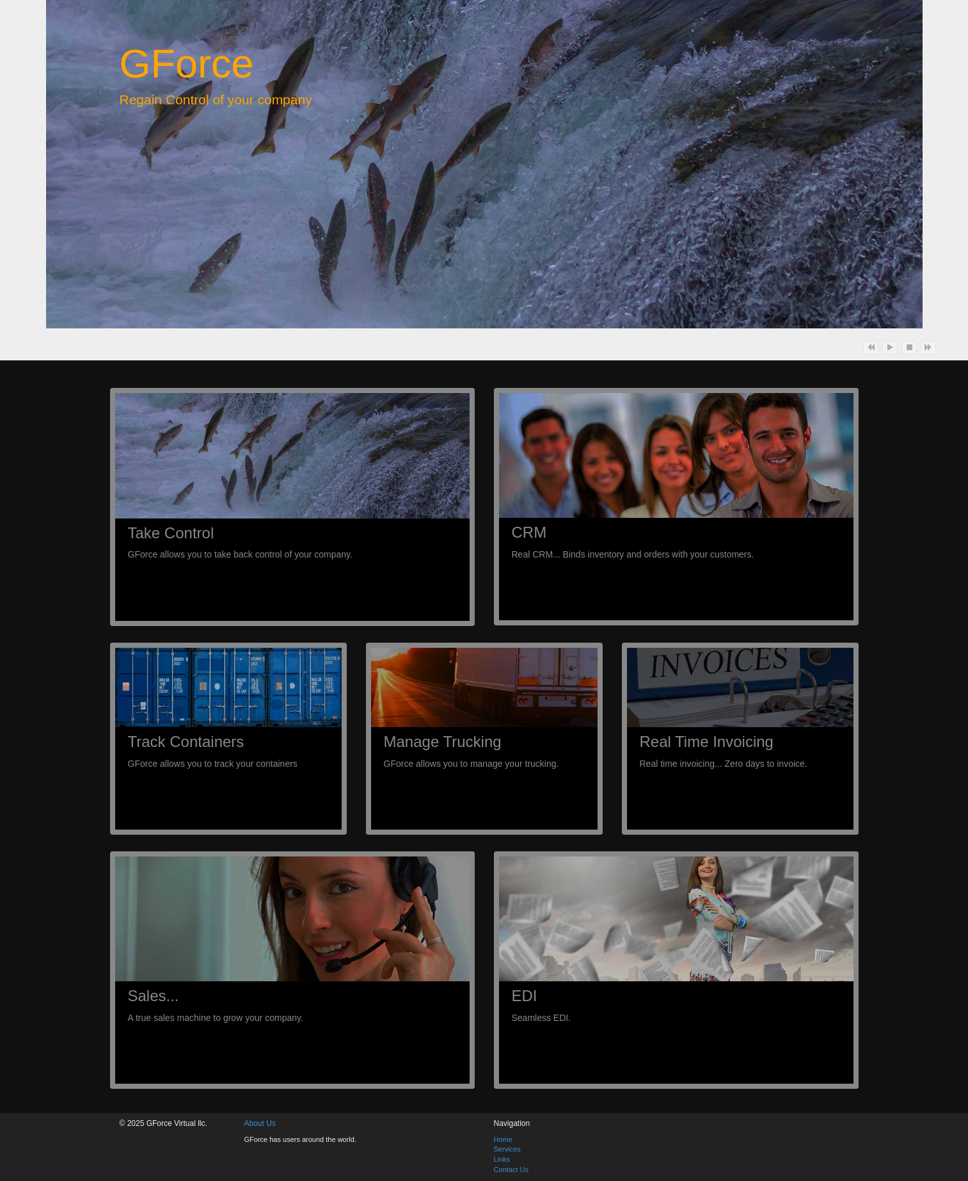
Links (502, 1159)
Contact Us (511, 1169)
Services (507, 1149)
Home (503, 1139)
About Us (260, 1123)
